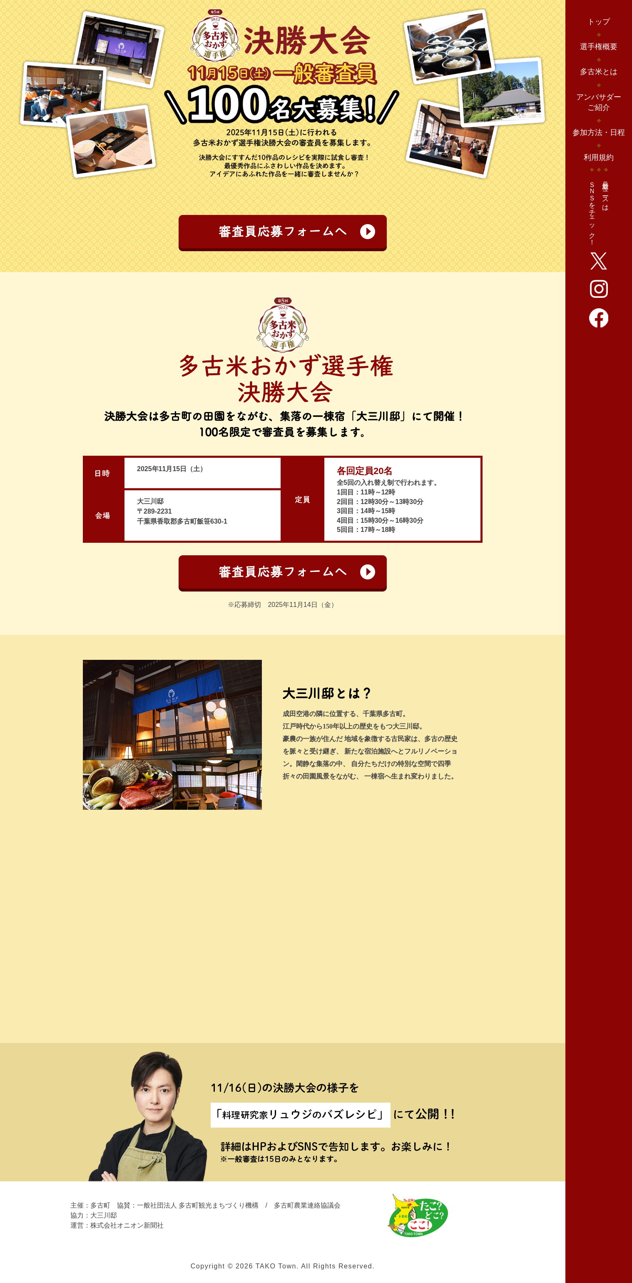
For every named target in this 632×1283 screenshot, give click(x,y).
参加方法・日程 (598, 132)
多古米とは (598, 71)
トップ (598, 21)
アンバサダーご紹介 (598, 102)
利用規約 (599, 157)
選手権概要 (598, 46)
